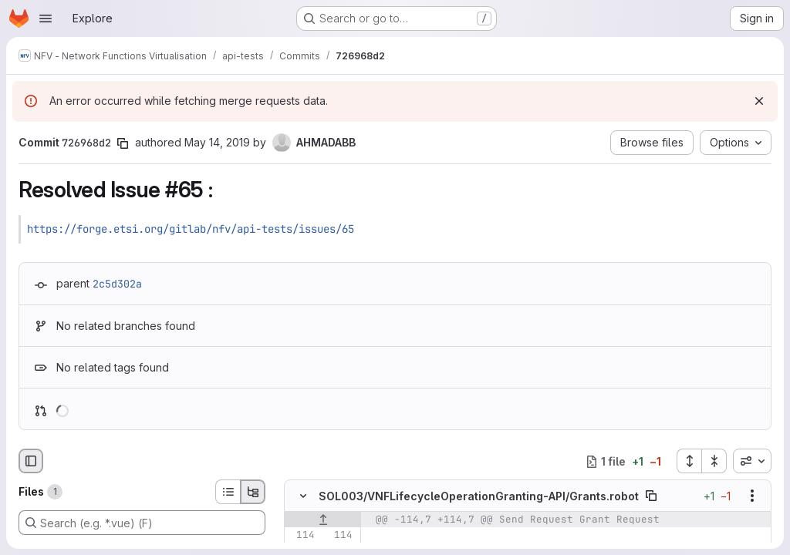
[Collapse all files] (714, 461)
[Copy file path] (651, 496)
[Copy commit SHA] (122, 143)
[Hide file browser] (31, 461)
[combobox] (752, 461)
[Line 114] (302, 535)
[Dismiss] (759, 101)
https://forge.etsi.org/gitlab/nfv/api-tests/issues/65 (190, 229)
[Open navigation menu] (45, 18)
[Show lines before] (323, 520)
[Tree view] (253, 491)
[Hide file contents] (303, 496)
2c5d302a (117, 284)
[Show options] (752, 496)
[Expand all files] (689, 461)
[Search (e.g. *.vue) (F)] (142, 522)
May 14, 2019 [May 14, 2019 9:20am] (217, 142)
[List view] (227, 491)
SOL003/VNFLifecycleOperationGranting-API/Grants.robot (479, 496)
